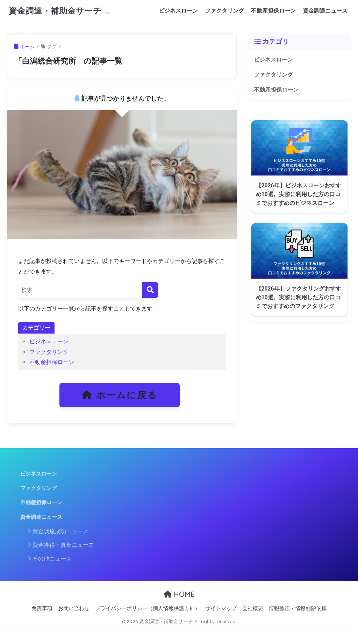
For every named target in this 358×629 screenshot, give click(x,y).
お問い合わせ (74, 609)
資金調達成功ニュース (60, 531)
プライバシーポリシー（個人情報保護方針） (147, 609)
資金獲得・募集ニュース (63, 545)
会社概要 (252, 609)
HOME (179, 594)
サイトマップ (221, 609)
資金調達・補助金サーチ (56, 11)
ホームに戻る (119, 395)
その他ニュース (52, 558)
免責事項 (41, 609)
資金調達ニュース (325, 10)
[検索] (150, 290)
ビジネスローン (178, 10)
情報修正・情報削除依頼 (298, 609)
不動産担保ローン (273, 10)
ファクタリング (224, 10)
